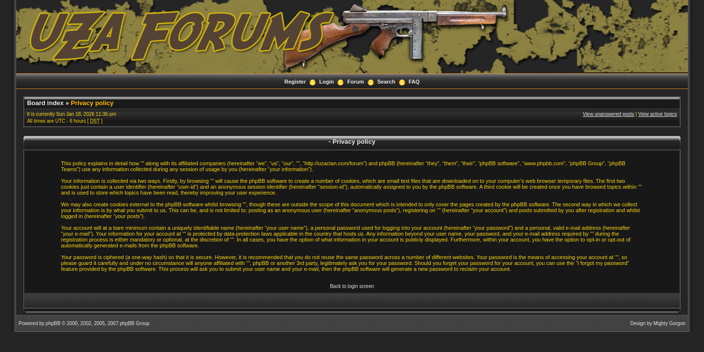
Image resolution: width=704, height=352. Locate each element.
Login (326, 82)
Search (386, 82)
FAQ (414, 82)
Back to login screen (352, 286)
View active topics (657, 114)
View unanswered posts (608, 114)
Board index (45, 103)
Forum (355, 82)
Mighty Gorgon (669, 323)
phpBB (53, 323)
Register (295, 82)
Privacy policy (92, 103)
